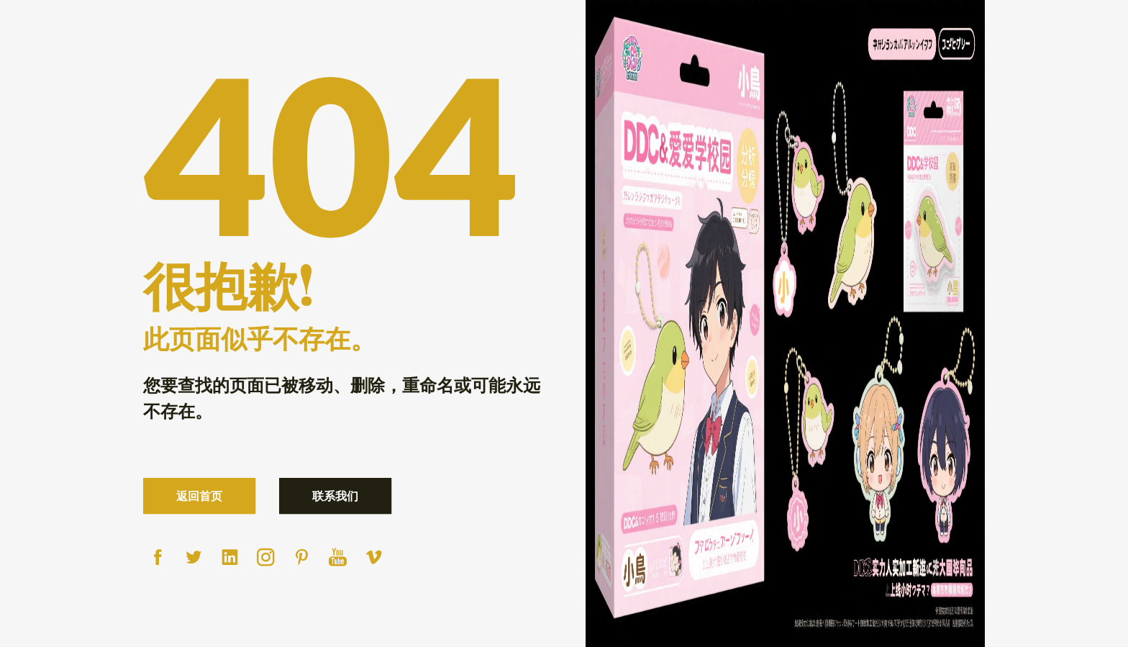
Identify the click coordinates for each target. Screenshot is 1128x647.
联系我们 (335, 495)
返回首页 (199, 495)
